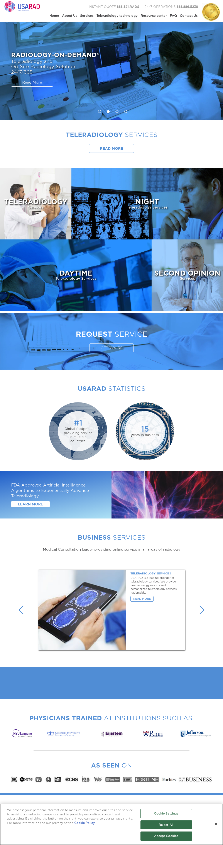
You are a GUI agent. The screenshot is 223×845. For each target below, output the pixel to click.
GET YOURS (112, 348)
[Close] (216, 824)
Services (86, 15)
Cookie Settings (166, 813)
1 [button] (98, 110)
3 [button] (116, 110)
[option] (111, 71)
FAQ (173, 15)
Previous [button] (21, 610)
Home (54, 15)
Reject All (166, 824)
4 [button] (124, 110)
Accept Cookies (166, 836)
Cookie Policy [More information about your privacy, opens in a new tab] (84, 823)
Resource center (154, 15)
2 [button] (107, 110)
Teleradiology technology (117, 15)
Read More (32, 82)
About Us (69, 15)
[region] (111, 824)
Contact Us (189, 15)
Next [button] (202, 610)
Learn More (30, 504)
